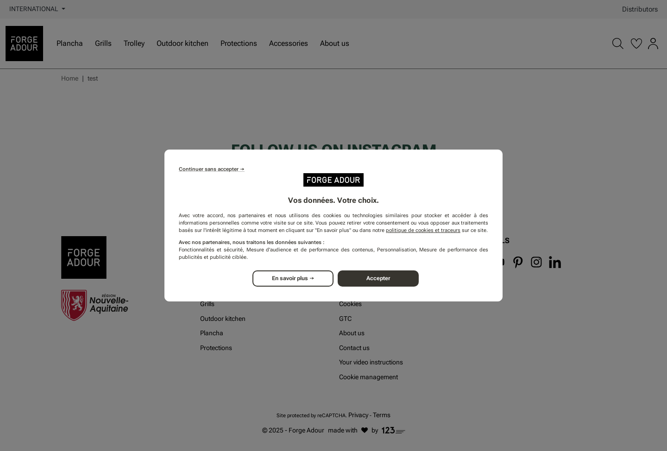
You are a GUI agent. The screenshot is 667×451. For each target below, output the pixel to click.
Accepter (378, 278)
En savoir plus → (293, 278)
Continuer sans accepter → (212, 170)
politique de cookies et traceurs (423, 230)
